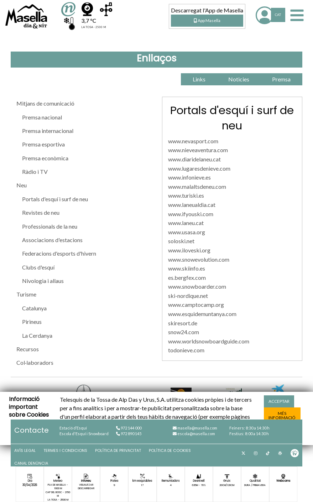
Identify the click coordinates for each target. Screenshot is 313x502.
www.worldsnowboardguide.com (208, 341)
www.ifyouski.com (190, 213)
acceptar (278, 401)
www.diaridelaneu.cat (194, 159)
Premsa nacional (42, 117)
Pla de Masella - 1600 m (58, 486)
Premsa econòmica (45, 158)
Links (199, 79)
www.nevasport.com (193, 141)
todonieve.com (186, 350)
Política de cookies (170, 450)
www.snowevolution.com (198, 259)
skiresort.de (182, 323)
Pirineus (32, 321)
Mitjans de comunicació (45, 103)
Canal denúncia (31, 463)
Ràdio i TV (35, 171)
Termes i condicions (65, 450)
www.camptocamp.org (196, 304)
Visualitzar (86, 484)
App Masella (207, 20)
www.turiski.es (186, 195)
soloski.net (181, 240)
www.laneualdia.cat (191, 204)
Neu (21, 185)
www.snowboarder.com (197, 286)
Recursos (27, 349)
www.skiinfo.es (186, 268)
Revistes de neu (40, 212)
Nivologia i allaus (43, 280)
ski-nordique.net (188, 295)
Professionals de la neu (49, 226)
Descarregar (86, 488)
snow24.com (183, 332)
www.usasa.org (186, 232)
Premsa (281, 79)
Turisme (26, 294)
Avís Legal (25, 450)
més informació (282, 415)
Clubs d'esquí (38, 267)
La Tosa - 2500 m (58, 499)
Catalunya (34, 308)
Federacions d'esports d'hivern (59, 253)
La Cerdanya (37, 335)
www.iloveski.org (189, 250)
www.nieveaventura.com (198, 149)
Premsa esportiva (43, 144)
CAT (278, 15)
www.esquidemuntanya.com (202, 313)
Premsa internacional (47, 130)
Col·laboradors (34, 362)
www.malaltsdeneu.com (197, 186)
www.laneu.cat (186, 222)
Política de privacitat (118, 450)
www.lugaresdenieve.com (199, 168)
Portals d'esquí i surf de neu (55, 199)
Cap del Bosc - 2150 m (58, 494)
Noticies (238, 79)
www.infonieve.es (189, 177)
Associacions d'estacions (52, 239)
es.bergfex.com (187, 277)
